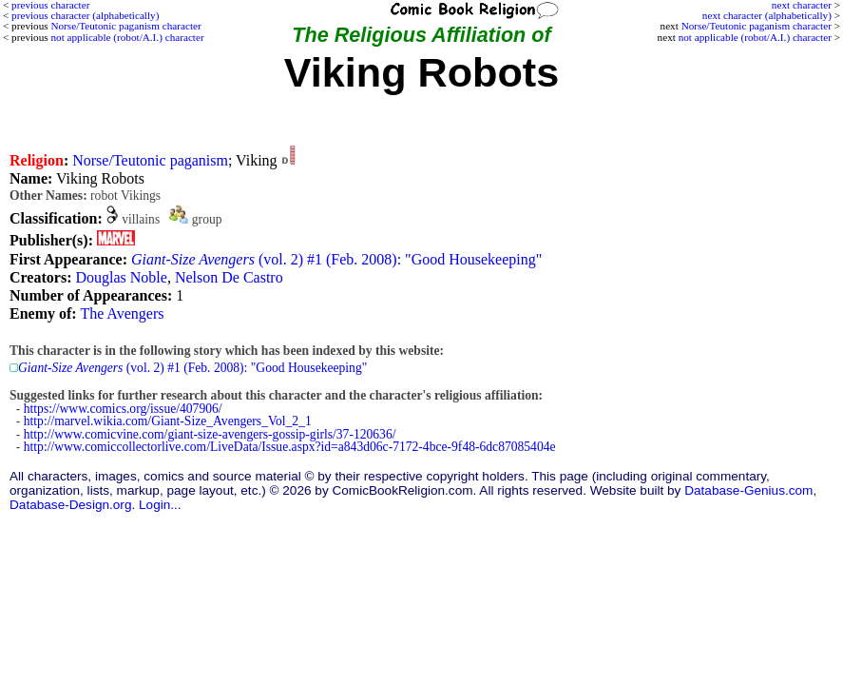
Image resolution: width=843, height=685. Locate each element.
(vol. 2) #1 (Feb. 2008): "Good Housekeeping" (336, 259)
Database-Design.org (70, 505)
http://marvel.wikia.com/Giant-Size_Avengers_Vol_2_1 (168, 421)
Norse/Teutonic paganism (150, 160)
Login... (160, 505)
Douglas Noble (120, 277)
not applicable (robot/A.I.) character (755, 37)
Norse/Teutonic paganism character (756, 25)
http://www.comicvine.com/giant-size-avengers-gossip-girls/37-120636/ (210, 434)
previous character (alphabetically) (85, 15)
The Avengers (121, 313)
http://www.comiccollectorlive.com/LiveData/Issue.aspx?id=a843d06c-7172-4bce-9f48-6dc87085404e (290, 447)
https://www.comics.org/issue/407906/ (123, 408)
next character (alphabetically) (767, 15)
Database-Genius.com (748, 490)
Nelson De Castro (229, 277)
